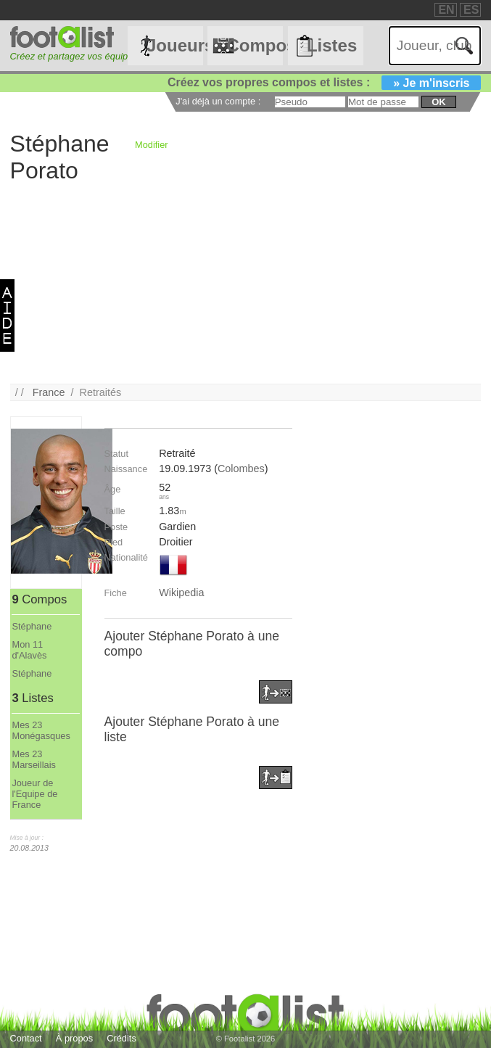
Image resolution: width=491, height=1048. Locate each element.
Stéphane (31, 626)
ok (438, 101)
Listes (332, 45)
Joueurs (175, 45)
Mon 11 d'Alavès (29, 650)
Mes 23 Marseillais (33, 759)
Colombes (241, 468)
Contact (26, 1038)
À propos (74, 1038)
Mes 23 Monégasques (41, 730)
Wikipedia (181, 592)
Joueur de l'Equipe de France (34, 793)
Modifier (151, 144)
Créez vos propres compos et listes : (324, 82)
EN (446, 10)
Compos (254, 45)
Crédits (121, 1038)
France (49, 392)
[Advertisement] (246, 282)
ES (471, 10)
